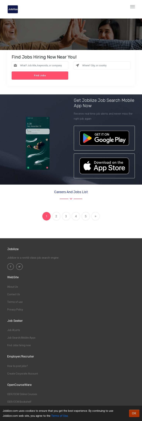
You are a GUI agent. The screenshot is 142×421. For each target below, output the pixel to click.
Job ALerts (13, 330)
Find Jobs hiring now (19, 345)
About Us (12, 286)
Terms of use (15, 301)
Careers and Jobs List (71, 192)
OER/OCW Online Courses (22, 394)
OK (134, 413)
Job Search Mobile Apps (21, 337)
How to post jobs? (17, 366)
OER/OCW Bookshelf (19, 401)
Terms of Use (59, 415)
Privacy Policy (15, 309)
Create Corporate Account (22, 373)
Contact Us (13, 294)
